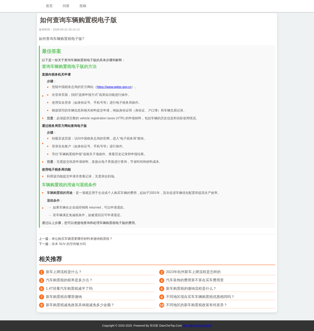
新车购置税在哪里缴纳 (64, 297)
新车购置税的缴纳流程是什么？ (191, 288)
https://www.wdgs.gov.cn (114, 87)
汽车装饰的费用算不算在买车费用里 (195, 280)
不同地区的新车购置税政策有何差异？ (196, 305)
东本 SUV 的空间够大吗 (69, 244)
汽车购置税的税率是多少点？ (69, 280)
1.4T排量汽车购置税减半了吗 (69, 288)
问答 (66, 6)
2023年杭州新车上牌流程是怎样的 (193, 272)
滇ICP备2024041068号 (197, 325)
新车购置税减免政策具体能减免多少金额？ (80, 305)
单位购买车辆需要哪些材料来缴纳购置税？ (82, 238)
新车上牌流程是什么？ (64, 272)
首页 (49, 6)
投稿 (83, 6)
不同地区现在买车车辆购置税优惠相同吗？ (200, 297)
